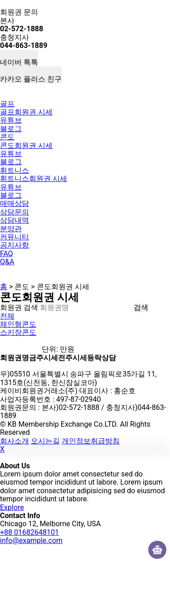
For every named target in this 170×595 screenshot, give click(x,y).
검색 (141, 308)
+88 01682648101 (29, 532)
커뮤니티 (14, 237)
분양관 (11, 228)
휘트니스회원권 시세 (33, 178)
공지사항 (14, 245)
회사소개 (14, 441)
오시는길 (45, 441)
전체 (7, 316)
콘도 (7, 137)
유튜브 (11, 120)
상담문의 (14, 212)
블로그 (11, 128)
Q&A (7, 261)
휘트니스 (14, 170)
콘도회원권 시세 (26, 145)
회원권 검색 (19, 307)
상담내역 (14, 220)
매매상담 (14, 203)
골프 (7, 104)
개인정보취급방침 (91, 441)
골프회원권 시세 (26, 112)
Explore (12, 507)
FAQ (6, 253)
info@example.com (31, 540)
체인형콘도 (18, 324)
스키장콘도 (18, 332)
